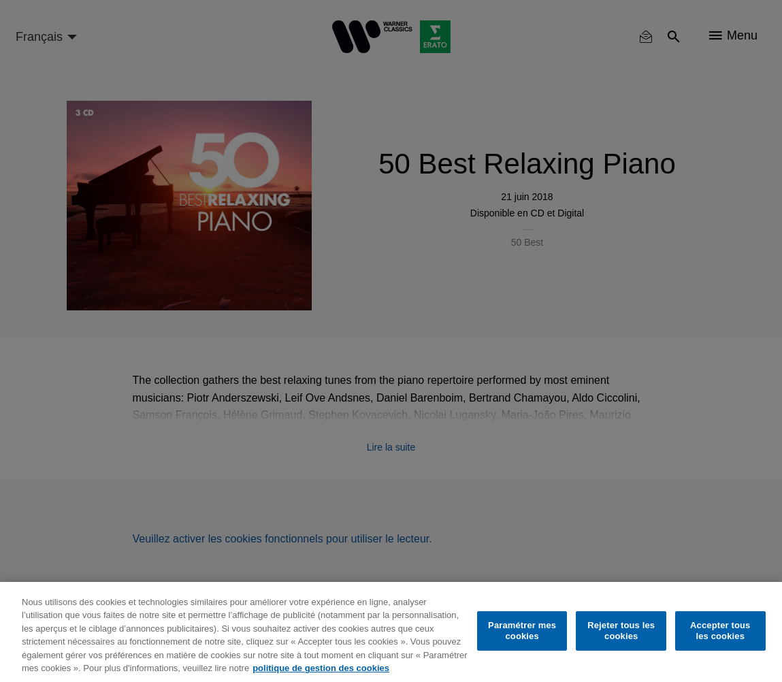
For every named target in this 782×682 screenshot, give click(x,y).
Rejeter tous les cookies (621, 630)
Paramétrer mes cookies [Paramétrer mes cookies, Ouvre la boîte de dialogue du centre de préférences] (522, 630)
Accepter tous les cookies (720, 630)
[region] (391, 632)
